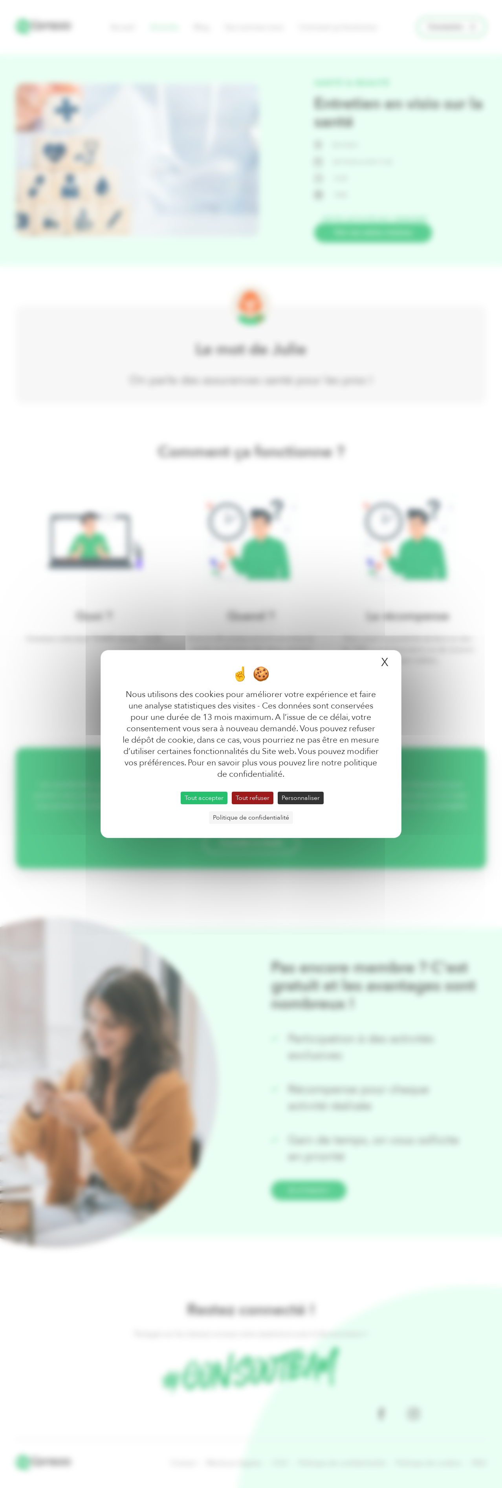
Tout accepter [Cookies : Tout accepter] (204, 798)
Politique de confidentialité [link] (251, 817)
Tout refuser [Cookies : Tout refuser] (252, 798)
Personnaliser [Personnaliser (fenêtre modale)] (301, 798)
